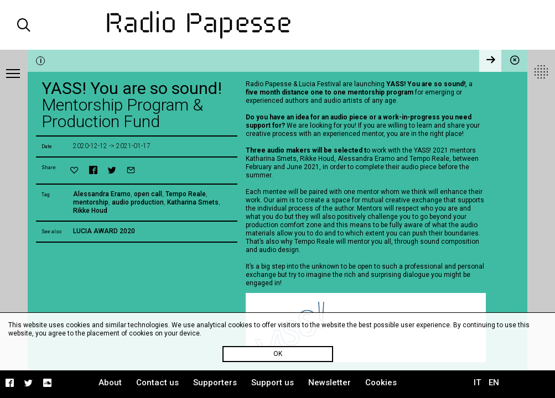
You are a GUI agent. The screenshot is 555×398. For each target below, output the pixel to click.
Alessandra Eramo (102, 194)
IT (477, 382)
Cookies (381, 382)
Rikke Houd (90, 210)
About (110, 382)
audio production (138, 202)
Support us (272, 382)
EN (494, 382)
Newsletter (329, 382)
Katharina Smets (193, 202)
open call (148, 194)
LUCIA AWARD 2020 (104, 231)
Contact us (157, 382)
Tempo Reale (185, 194)
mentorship (90, 202)
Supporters (215, 382)
